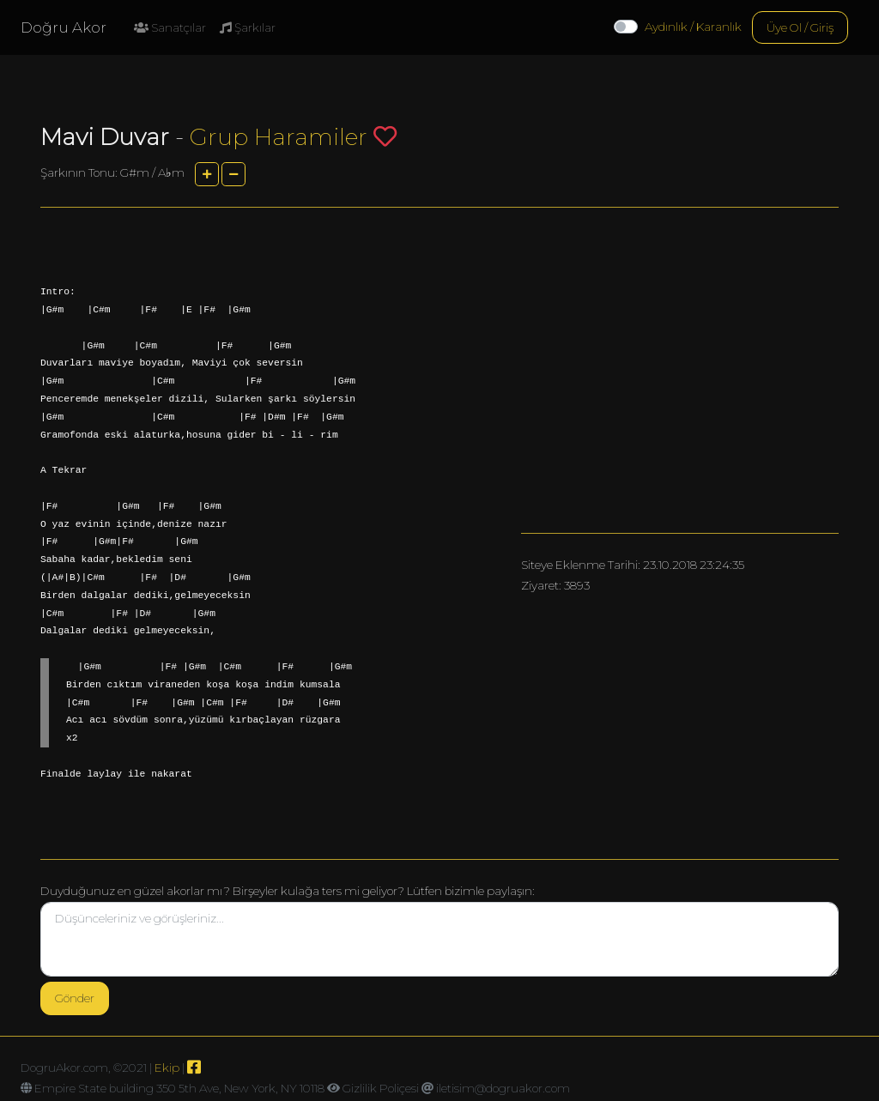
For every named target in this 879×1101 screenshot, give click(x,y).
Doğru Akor (63, 27)
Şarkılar (248, 27)
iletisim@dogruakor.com (503, 1088)
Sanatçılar (170, 27)
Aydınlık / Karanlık (693, 26)
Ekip (167, 1067)
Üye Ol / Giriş (800, 27)
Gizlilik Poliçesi (381, 1088)
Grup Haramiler (278, 137)
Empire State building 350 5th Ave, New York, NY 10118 (179, 1088)
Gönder (74, 998)
